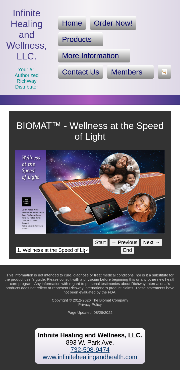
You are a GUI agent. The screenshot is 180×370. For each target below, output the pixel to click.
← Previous (124, 242)
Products (80, 39)
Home (72, 23)
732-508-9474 (90, 349)
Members (130, 72)
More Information (94, 56)
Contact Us (80, 72)
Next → (151, 242)
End (127, 250)
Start (100, 242)
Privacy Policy (90, 304)
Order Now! (113, 23)
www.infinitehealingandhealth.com (90, 356)
